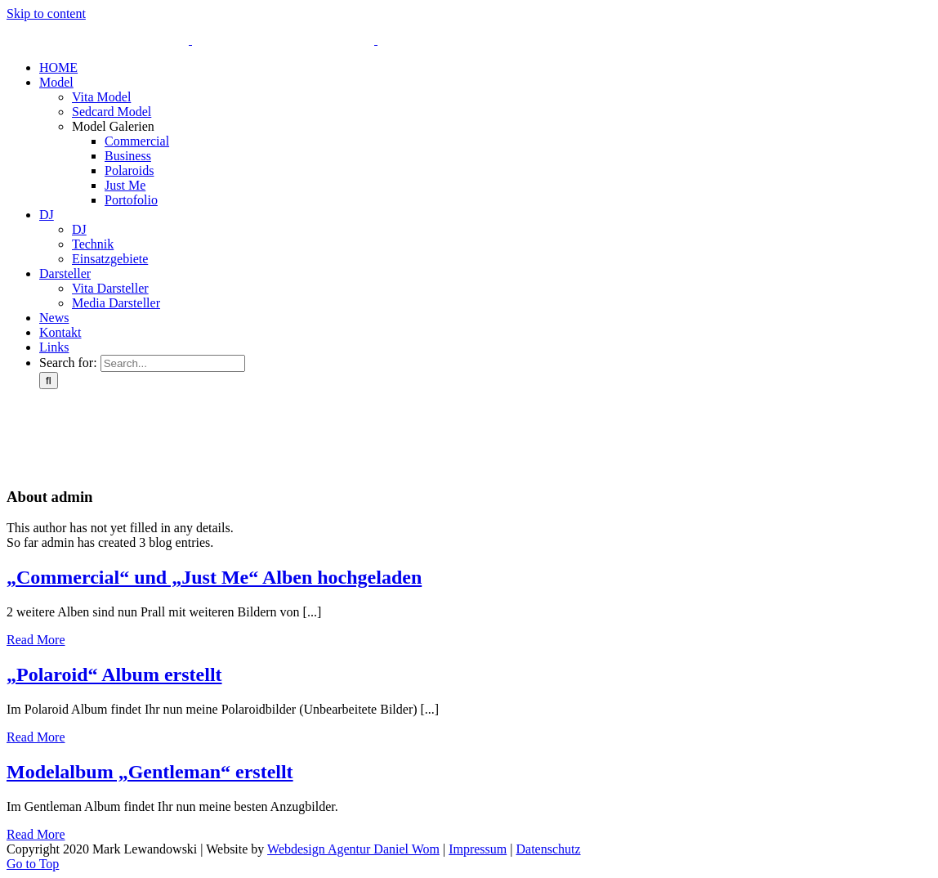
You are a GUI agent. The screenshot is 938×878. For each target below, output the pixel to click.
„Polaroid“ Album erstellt (114, 674)
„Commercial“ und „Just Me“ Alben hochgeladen (214, 577)
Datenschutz (548, 849)
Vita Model (101, 97)
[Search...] (172, 363)
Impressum (478, 849)
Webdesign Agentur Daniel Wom (353, 849)
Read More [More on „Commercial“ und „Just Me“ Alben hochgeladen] (36, 640)
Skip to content (46, 13)
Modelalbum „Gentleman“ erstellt (150, 771)
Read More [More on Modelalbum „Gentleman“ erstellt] (36, 834)
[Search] (48, 380)
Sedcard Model (111, 112)
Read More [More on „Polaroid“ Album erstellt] (36, 737)
